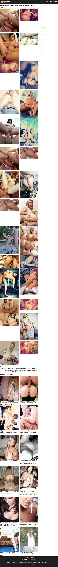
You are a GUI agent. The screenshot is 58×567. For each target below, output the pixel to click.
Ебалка (1, 7)
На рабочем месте (43, 39)
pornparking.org (15, 562)
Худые (41, 49)
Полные (41, 41)
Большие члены (43, 17)
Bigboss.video (49, 1)
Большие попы (42, 13)
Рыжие (41, 43)
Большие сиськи (43, 15)
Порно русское (42, 51)
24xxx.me (55, 1)
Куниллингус (42, 31)
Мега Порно (3, 366)
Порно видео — (25, 559)
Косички (41, 29)
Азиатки (41, 7)
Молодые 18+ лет (43, 35)
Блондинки (42, 11)
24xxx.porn (26, 557)
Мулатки (41, 37)
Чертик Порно (42, 5)
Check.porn (31, 557)
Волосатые (42, 23)
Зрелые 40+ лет (43, 27)
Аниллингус (42, 9)
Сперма (41, 45)
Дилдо (41, 25)
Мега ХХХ (41, 53)
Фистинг (41, 47)
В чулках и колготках (44, 21)
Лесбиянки (42, 33)
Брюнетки (42, 19)
